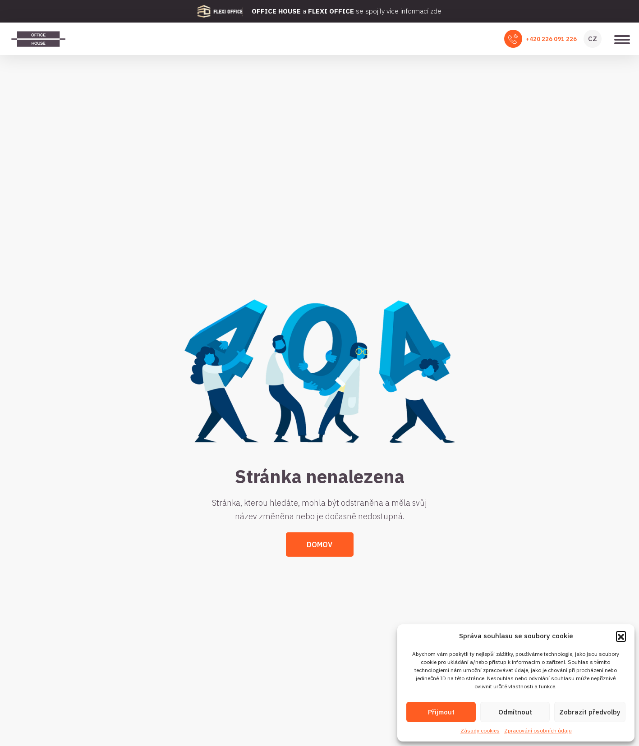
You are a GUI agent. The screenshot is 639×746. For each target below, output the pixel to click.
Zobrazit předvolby (590, 712)
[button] (620, 636)
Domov (319, 544)
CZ (592, 38)
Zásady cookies (480, 730)
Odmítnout (515, 712)
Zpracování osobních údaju (538, 730)
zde (435, 11)
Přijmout (441, 712)
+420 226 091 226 (551, 39)
